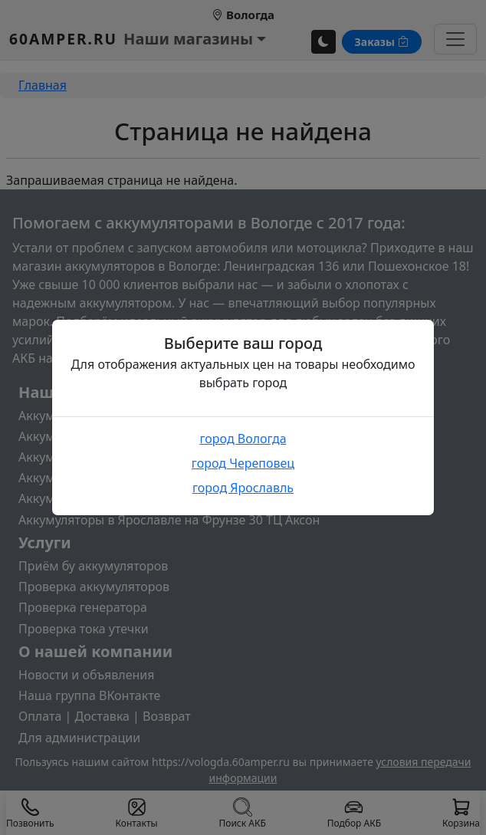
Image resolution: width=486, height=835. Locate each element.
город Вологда (242, 438)
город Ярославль (243, 487)
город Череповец (243, 463)
